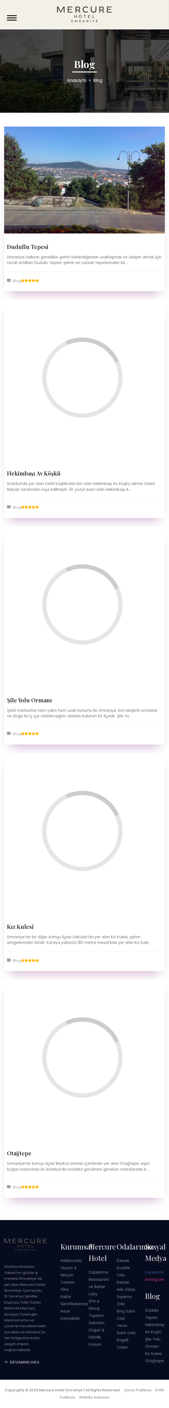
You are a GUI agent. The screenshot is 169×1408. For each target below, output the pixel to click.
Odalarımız (99, 1272)
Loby (93, 1294)
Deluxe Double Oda (123, 1268)
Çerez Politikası (137, 1390)
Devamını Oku (24, 1362)
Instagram (154, 1279)
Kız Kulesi (20, 926)
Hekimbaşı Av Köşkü (34, 473)
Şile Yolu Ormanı (29, 700)
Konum (95, 1344)
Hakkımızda (71, 1260)
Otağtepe (19, 1153)
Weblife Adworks (94, 1397)
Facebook (154, 1272)
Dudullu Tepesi (27, 246)
